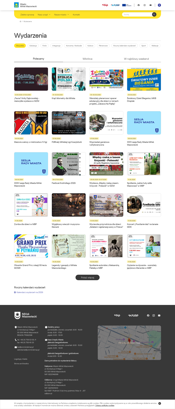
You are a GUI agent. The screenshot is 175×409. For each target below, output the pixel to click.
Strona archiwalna (21, 363)
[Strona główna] (20, 21)
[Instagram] (144, 5)
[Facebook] (138, 5)
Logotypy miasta (20, 359)
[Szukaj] (139, 14)
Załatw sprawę (27, 14)
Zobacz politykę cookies (104, 405)
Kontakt (76, 14)
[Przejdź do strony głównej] (25, 315)
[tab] (38, 59)
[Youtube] (150, 5)
